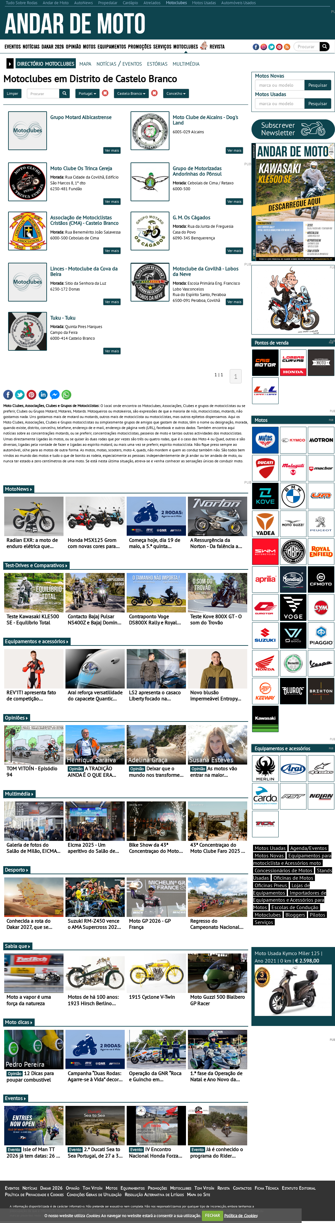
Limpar (12, 93)
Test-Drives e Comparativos (36, 565)
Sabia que (18, 946)
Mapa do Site (198, 1194)
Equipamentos (112, 46)
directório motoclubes (45, 63)
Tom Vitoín (92, 1188)
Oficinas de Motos (293, 878)
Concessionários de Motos (283, 870)
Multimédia (19, 793)
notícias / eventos (119, 63)
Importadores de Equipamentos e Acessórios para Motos (289, 900)
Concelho (176, 93)
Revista (217, 46)
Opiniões (17, 717)
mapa (85, 63)
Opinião (73, 46)
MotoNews (19, 489)
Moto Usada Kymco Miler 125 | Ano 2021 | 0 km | (293, 983)
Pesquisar (317, 85)
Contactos (242, 1188)
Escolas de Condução (294, 907)
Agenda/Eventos (308, 848)
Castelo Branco (131, 93)
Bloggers (295, 914)
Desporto (17, 869)
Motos (89, 46)
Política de (240, 1215)
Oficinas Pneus (271, 885)
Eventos (13, 46)
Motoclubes (185, 46)
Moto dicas (19, 1022)
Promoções (139, 46)
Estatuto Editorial (299, 1188)
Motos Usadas (270, 848)
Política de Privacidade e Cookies (34, 1194)
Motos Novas (269, 855)
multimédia (186, 63)
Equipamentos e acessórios (37, 641)
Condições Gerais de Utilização (94, 1194)
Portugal (87, 93)
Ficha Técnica (267, 1188)
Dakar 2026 (52, 46)
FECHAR (212, 1215)
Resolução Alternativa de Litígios (154, 1194)
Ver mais (112, 150)
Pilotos (317, 914)
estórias (157, 63)
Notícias (31, 46)
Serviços (162, 46)
